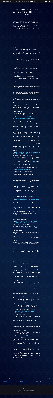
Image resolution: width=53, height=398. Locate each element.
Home (17, 1)
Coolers (31, 1)
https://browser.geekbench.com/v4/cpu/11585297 (23, 169)
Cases (29, 1)
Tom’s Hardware (33, 161)
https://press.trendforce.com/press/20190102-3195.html (24, 116)
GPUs (36, 1)
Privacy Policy (29, 390)
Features (19, 1)
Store (26, 1)
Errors (39, 1)
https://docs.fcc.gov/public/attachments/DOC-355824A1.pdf (25, 258)
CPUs (34, 1)
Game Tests (23, 1)
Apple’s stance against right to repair (19, 173)
